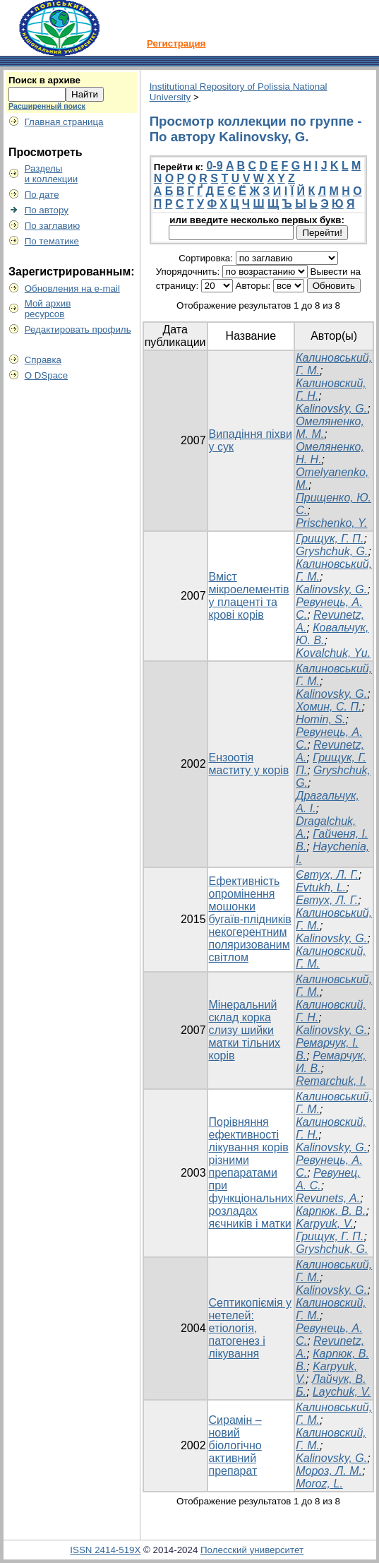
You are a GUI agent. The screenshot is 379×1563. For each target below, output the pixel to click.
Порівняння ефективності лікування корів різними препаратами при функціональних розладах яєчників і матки (251, 1173)
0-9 (214, 166)
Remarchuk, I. (331, 1081)
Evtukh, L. (321, 887)
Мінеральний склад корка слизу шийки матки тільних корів (245, 1030)
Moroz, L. (319, 1484)
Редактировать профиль (78, 329)
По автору (46, 210)
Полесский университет (251, 1550)
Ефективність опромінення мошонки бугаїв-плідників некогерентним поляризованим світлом (250, 919)
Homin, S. (320, 719)
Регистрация (176, 43)
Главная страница (64, 122)
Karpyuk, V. (325, 1224)
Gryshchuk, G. (332, 551)
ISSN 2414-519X (105, 1550)
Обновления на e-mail (72, 288)
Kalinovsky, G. (331, 409)
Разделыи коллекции (51, 173)
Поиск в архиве (44, 80)
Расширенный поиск (46, 106)
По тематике (52, 241)
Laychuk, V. (342, 1392)
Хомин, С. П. (328, 707)
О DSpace (46, 375)
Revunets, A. (328, 1198)
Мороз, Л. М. (329, 1471)
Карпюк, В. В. (331, 1211)
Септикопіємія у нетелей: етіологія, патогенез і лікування (250, 1328)
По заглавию (52, 225)
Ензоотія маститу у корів (249, 763)
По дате (42, 194)
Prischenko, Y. (331, 523)
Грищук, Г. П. (329, 539)
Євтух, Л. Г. (327, 875)
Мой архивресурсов (48, 308)
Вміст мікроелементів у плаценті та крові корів (249, 596)
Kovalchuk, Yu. (333, 653)
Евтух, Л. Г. (327, 900)
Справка (43, 360)
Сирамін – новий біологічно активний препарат (235, 1445)
